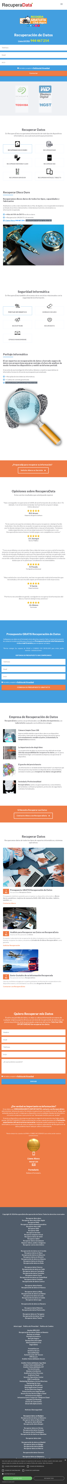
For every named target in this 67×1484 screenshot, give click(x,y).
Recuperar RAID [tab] (49, 147)
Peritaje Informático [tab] (17, 309)
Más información (48, 1463)
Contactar (33, 73)
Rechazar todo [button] (49, 1478)
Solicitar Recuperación (11, 945)
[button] (33, 1474)
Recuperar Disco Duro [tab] (17, 147)
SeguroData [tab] (49, 323)
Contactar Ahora (9, 903)
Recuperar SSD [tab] (49, 161)
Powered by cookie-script (8, 1482)
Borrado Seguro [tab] (49, 309)
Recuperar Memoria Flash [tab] (17, 161)
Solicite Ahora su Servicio (33, 470)
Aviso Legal (18, 1326)
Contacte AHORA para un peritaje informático (21, 383)
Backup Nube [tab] (17, 323)
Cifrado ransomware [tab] (17, 337)
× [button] (65, 1460)
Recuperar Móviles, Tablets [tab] (49, 175)
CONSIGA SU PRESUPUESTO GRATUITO (33, 687)
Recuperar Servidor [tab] (17, 175)
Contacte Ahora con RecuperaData (33, 816)
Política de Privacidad (30, 1326)
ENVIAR (33, 1081)
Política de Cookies (46, 1326)
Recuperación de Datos (34, 1214)
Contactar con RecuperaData (14, 986)
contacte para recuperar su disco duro (39, 220)
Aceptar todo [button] (17, 1478)
